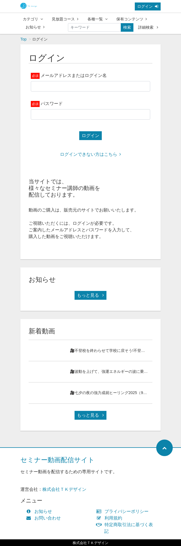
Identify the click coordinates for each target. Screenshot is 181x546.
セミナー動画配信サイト (57, 460)
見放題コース (65, 19)
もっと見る (90, 295)
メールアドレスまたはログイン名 (74, 75)
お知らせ (35, 27)
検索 (127, 27)
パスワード (52, 103)
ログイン (147, 6)
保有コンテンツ (131, 19)
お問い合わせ (45, 518)
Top (23, 39)
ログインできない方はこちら (90, 154)
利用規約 (110, 518)
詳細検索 (148, 27)
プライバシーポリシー (124, 511)
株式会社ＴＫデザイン (64, 489)
